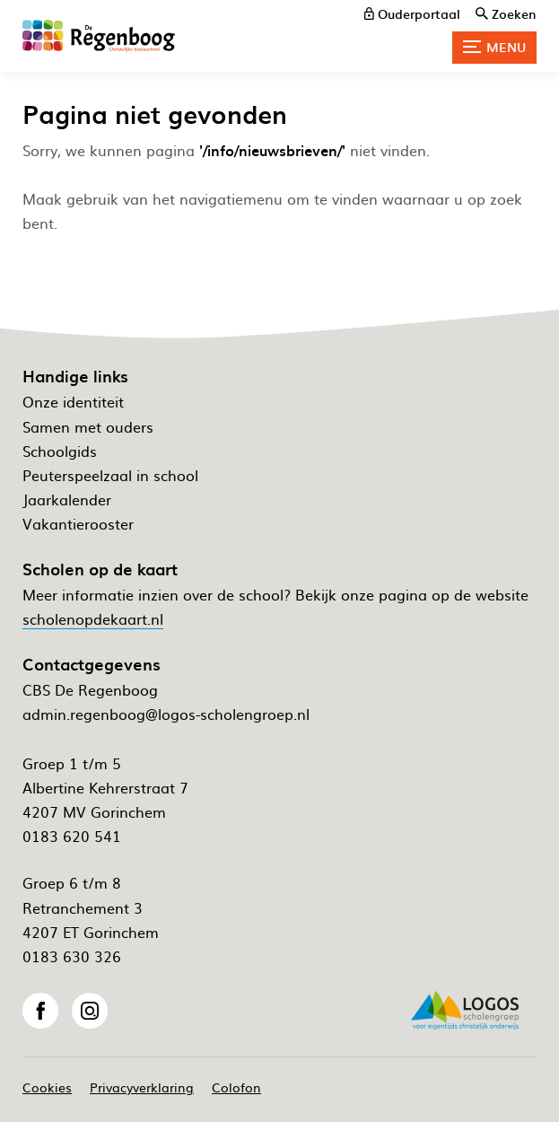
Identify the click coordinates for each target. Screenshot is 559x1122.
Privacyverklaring (142, 1087)
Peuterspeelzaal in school (110, 475)
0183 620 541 (71, 835)
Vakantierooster (78, 523)
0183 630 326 (71, 956)
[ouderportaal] (412, 13)
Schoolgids (59, 450)
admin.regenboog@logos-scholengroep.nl (166, 713)
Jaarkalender (66, 499)
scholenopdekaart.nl (92, 618)
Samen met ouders (87, 426)
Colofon (236, 1087)
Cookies (47, 1087)
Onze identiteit (73, 401)
